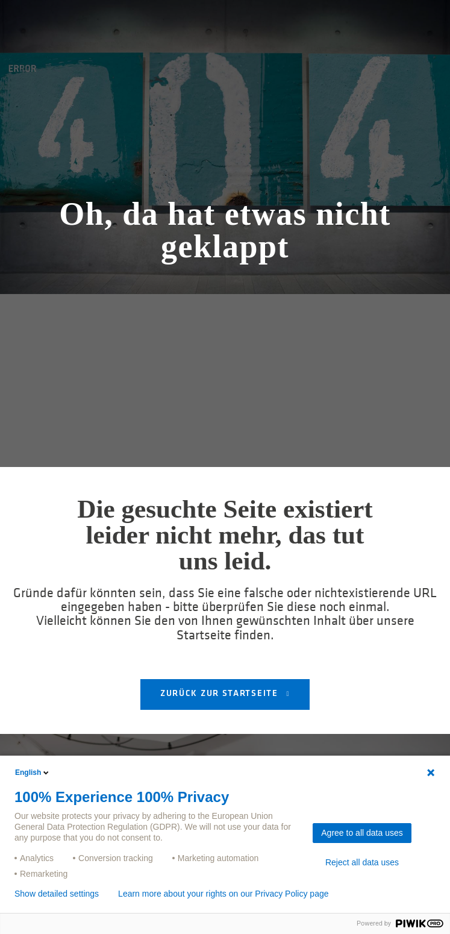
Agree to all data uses (361, 833)
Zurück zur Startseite (220, 693)
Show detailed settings (56, 893)
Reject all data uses (362, 862)
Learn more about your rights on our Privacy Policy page (223, 893)
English (33, 772)
